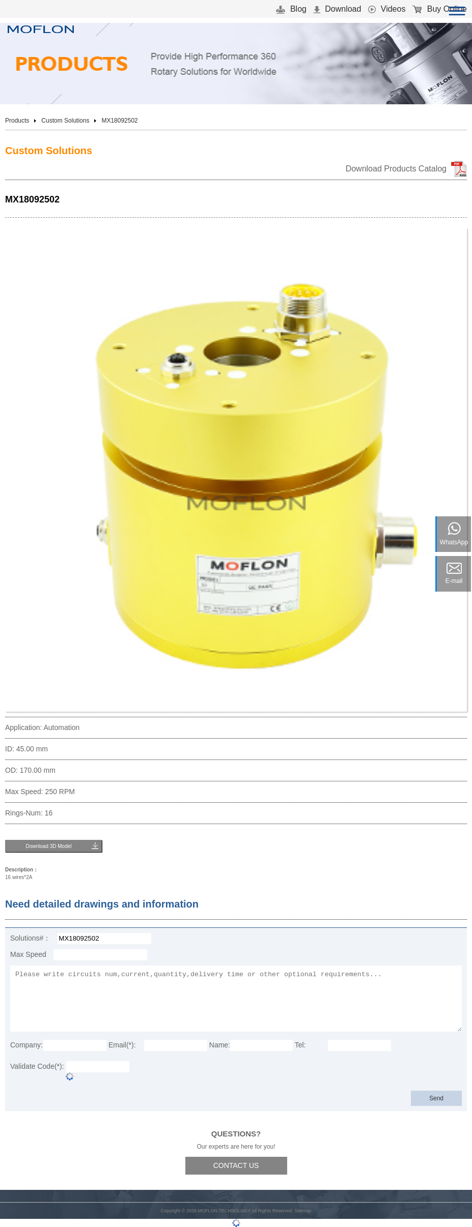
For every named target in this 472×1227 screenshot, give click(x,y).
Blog (291, 9)
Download (338, 9)
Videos (386, 9)
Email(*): (122, 1045)
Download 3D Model (48, 846)
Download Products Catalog (396, 168)
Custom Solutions (65, 120)
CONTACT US (236, 1165)
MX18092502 (119, 120)
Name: (219, 1045)
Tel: (300, 1045)
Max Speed (28, 954)
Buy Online (439, 9)
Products (17, 120)
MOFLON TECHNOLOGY (224, 1210)
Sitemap (302, 1210)
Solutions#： (30, 938)
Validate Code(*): (37, 1066)
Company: (26, 1045)
